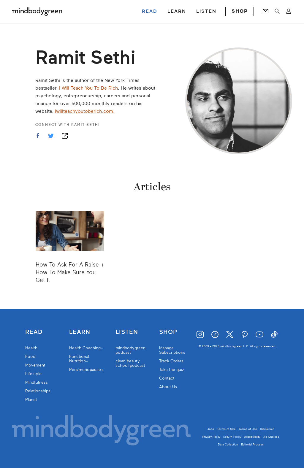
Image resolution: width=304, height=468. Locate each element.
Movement (35, 365)
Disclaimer (267, 429)
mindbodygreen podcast (130, 350)
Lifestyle (33, 374)
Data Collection (228, 444)
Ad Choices (271, 436)
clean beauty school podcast (130, 363)
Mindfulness (36, 382)
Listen (126, 332)
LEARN (176, 11)
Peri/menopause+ (86, 369)
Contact (167, 378)
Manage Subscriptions (172, 350)
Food (30, 356)
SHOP (240, 11)
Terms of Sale (226, 429)
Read (33, 332)
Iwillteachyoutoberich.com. (85, 111)
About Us (168, 387)
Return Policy (232, 436)
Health (31, 348)
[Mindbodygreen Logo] (37, 11)
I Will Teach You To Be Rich (88, 88)
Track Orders (171, 361)
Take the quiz (171, 369)
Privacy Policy (211, 436)
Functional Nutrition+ (79, 358)
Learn (79, 332)
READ (149, 11)
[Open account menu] (288, 11)
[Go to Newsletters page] (265, 11)
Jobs (211, 429)
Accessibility (252, 436)
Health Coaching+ (86, 348)
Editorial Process (252, 444)
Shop (168, 332)
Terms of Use (248, 429)
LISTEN (206, 11)
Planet (31, 399)
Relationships (37, 391)
